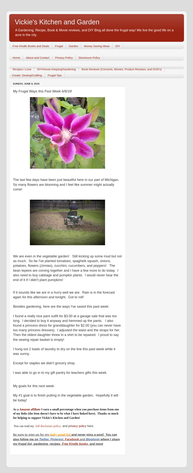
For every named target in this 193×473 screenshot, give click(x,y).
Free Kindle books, (75, 443)
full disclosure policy (48, 426)
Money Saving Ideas (97, 46)
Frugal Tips (55, 75)
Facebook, (72, 439)
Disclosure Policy (89, 57)
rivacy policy (78, 426)
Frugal (59, 46)
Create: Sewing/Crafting (27, 75)
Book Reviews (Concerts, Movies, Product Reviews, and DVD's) (122, 69)
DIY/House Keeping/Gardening (56, 69)
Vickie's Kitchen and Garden (57, 22)
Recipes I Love (22, 69)
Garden (73, 46)
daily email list (60, 434)
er (47, 439)
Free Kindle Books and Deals (31, 46)
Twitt (42, 439)
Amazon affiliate (29, 409)
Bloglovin (93, 439)
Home (16, 57)
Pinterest (56, 439)
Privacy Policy (64, 57)
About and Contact (37, 57)
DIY (117, 46)
